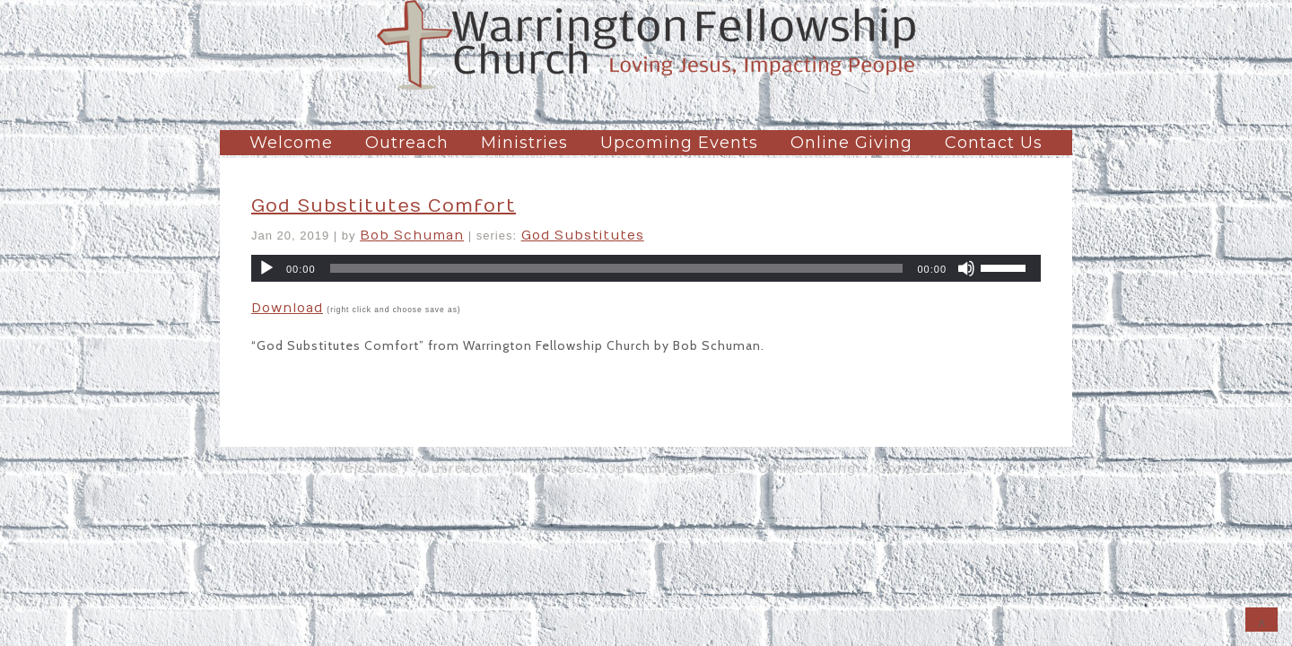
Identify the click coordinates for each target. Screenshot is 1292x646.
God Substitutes (582, 235)
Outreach (407, 143)
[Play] (266, 268)
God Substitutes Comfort (383, 206)
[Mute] (966, 268)
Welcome (291, 143)
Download (287, 308)
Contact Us (994, 143)
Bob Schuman (412, 235)
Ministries (524, 143)
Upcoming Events (679, 143)
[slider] (617, 268)
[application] (646, 268)
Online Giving (851, 143)
